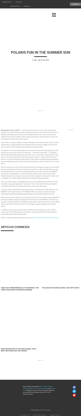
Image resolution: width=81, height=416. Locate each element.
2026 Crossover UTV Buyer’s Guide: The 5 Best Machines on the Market (18, 350)
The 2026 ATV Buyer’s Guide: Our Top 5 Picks (60, 288)
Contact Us (18, 2)
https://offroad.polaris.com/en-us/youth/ (45, 218)
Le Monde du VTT (32, 388)
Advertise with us (7, 2)
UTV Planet (44, 386)
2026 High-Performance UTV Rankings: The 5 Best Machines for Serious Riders (20, 289)
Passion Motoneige (42, 388)
